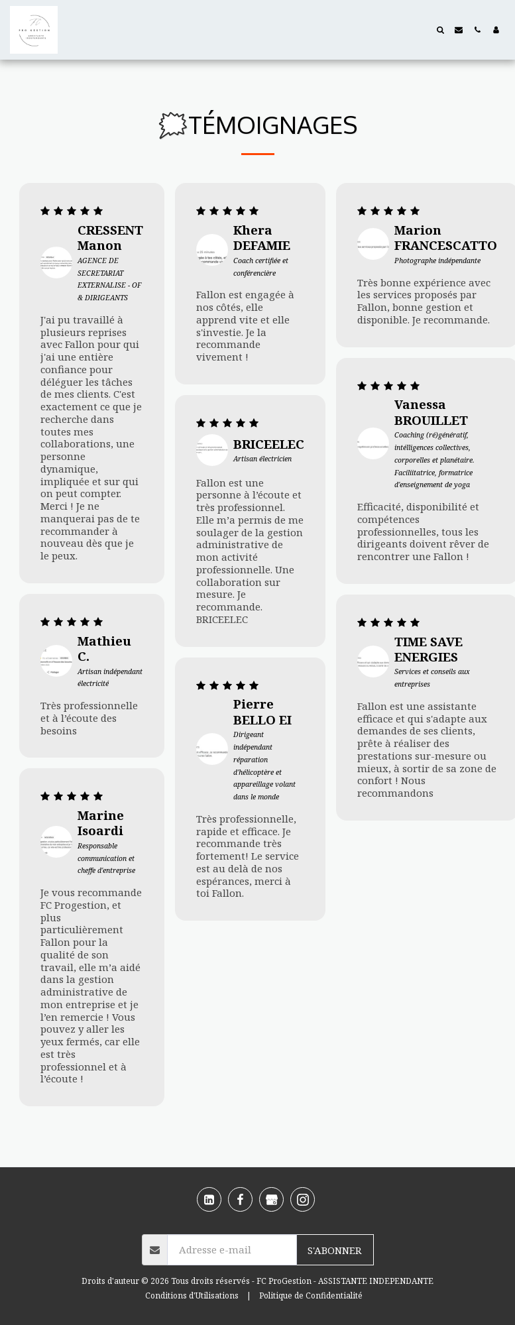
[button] (440, 30)
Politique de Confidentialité (311, 1295)
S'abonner (335, 1250)
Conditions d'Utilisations (192, 1295)
